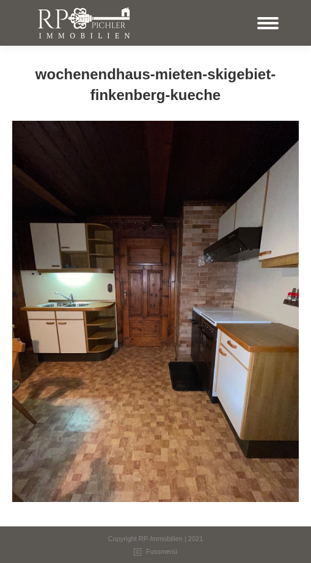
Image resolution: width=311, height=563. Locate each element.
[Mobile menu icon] (267, 23)
